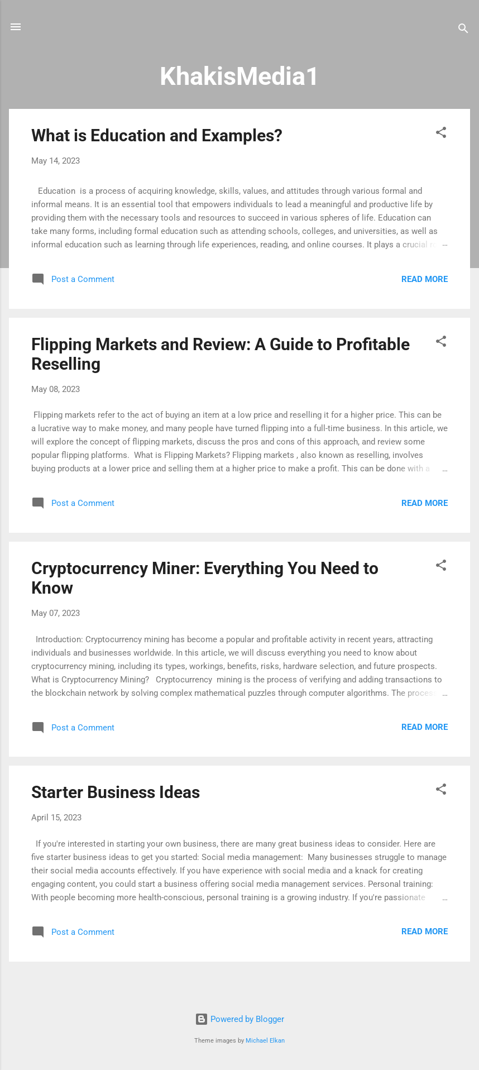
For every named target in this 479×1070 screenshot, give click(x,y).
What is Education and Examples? (156, 135)
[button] (441, 134)
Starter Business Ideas (115, 792)
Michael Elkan (265, 1040)
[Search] (463, 30)
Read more (424, 279)
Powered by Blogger (239, 1019)
